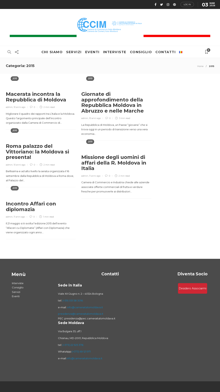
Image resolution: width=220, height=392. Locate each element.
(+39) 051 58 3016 (72, 300)
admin (9, 107)
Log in (187, 4)
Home (200, 66)
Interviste (114, 52)
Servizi (74, 52)
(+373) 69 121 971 (81, 351)
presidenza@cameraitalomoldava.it (80, 313)
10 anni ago (19, 107)
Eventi (92, 52)
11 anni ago (94, 175)
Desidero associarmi (192, 288)
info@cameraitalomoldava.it (85, 307)
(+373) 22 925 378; (73, 344)
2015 (14, 78)
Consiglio (141, 52)
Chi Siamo (52, 52)
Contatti (165, 52)
